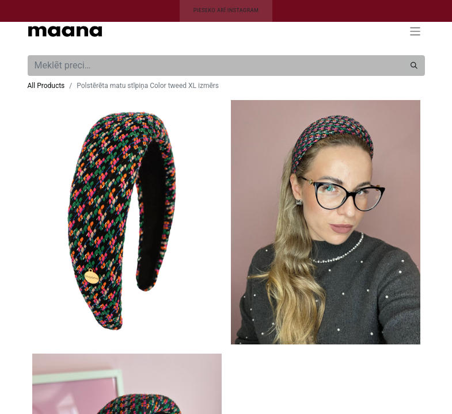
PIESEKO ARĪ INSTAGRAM (226, 10)
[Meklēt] (414, 65)
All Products (46, 86)
